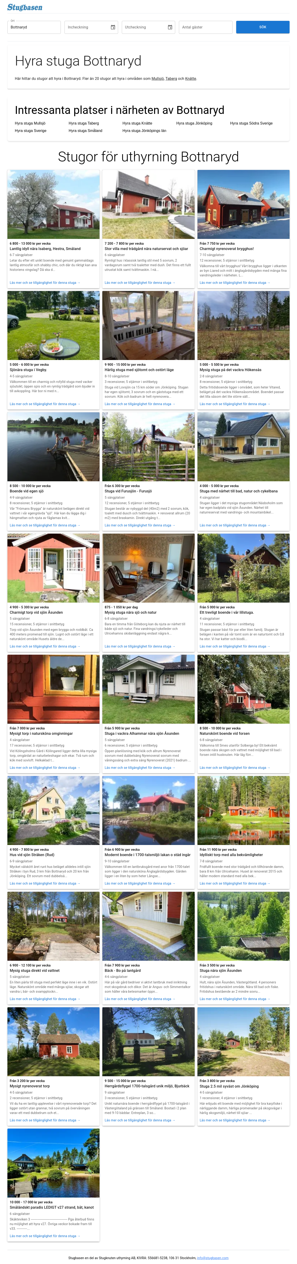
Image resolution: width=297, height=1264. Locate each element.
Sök (263, 27)
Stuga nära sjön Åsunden (221, 970)
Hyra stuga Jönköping (194, 123)
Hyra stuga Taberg (84, 123)
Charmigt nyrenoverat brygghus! (227, 249)
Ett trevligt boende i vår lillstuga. (227, 612)
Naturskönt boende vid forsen (225, 733)
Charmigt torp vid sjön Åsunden (36, 612)
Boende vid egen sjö (27, 491)
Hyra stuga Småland (85, 131)
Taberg (171, 78)
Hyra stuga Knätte (137, 123)
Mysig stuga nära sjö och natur (130, 612)
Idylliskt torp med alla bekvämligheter (231, 855)
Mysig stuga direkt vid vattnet (35, 970)
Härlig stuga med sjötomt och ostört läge (139, 370)
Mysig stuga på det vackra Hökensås (230, 370)
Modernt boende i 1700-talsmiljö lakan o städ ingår (147, 855)
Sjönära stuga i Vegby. (28, 370)
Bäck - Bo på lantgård (123, 970)
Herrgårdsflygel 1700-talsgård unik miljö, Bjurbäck (147, 1086)
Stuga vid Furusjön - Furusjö (128, 491)
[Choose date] (113, 27)
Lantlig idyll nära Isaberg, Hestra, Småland (45, 249)
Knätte (190, 78)
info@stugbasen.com (213, 1258)
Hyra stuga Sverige (30, 131)
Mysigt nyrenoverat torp (30, 1086)
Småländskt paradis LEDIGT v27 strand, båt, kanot (52, 1207)
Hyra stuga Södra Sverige (251, 123)
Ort (13, 20)
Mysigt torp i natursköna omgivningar (41, 733)
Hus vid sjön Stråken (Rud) (32, 855)
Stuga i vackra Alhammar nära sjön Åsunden (142, 733)
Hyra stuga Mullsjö (30, 123)
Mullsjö (158, 78)
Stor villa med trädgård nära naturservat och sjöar (146, 249)
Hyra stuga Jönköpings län (144, 131)
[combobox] (31, 27)
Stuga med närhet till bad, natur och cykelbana (239, 491)
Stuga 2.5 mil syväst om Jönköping (229, 1086)
